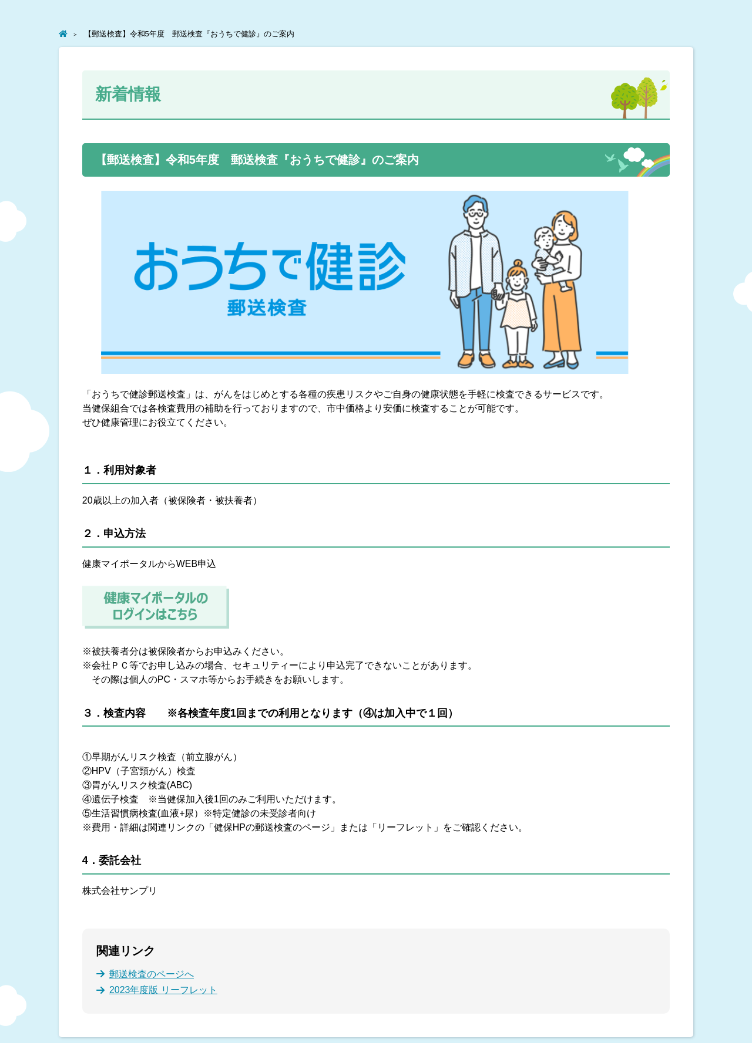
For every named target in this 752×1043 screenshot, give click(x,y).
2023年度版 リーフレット (163, 990)
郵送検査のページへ (151, 974)
